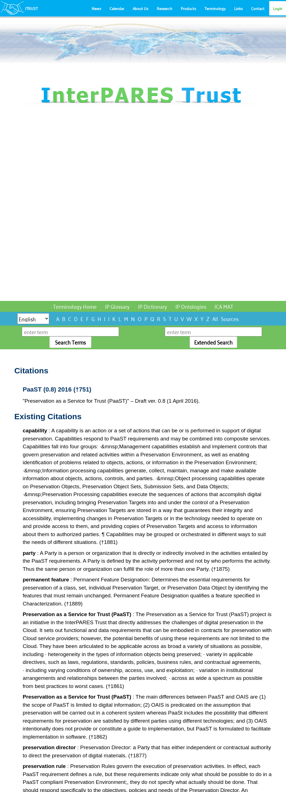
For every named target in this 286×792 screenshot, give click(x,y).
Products (188, 8)
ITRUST (31, 8)
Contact (257, 8)
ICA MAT (223, 306)
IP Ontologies (190, 306)
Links (238, 8)
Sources (230, 318)
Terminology (215, 8)
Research (164, 8)
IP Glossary (117, 306)
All (215, 318)
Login (277, 8)
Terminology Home (75, 306)
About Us (140, 8)
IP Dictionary (152, 306)
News (96, 8)
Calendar (116, 8)
